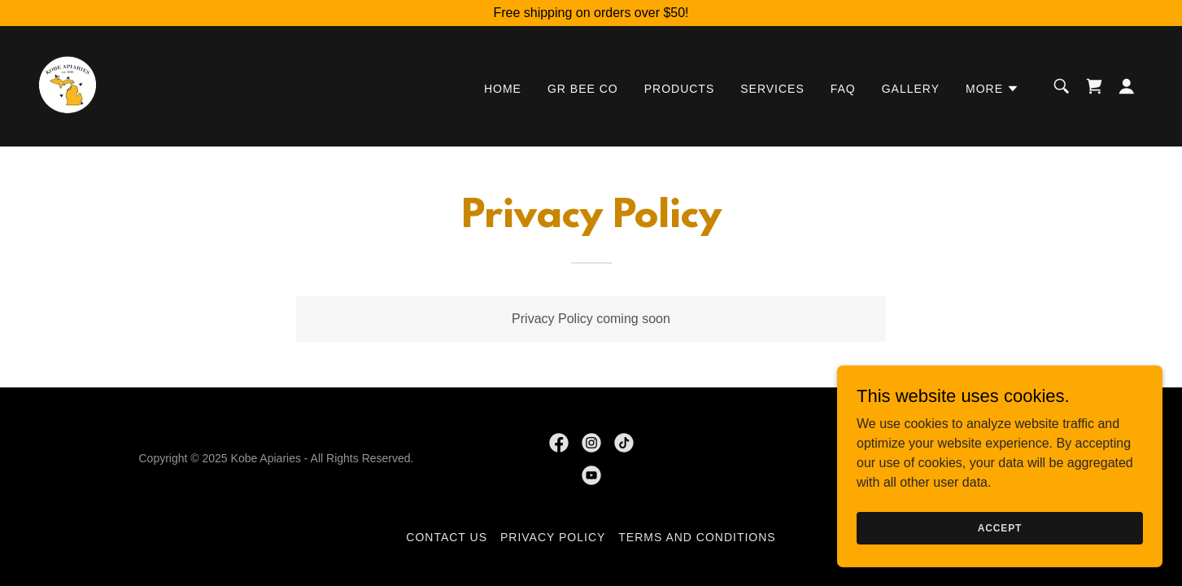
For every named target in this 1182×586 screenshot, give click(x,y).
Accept (1000, 527)
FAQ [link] (843, 88)
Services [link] (772, 88)
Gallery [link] (911, 88)
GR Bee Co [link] (582, 88)
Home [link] (502, 88)
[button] (992, 88)
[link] (68, 85)
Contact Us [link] (446, 537)
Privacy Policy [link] (552, 537)
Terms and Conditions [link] (696, 537)
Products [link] (679, 88)
